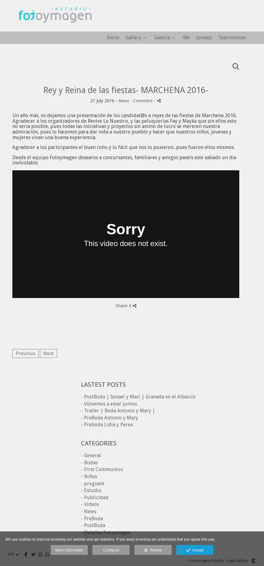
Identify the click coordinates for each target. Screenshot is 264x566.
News (123, 100)
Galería (162, 37)
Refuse (153, 550)
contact (204, 37)
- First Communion (102, 469)
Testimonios (231, 37)
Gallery (133, 37)
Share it (125, 305)
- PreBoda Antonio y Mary (109, 418)
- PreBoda (92, 518)
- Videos (90, 504)
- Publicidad (95, 497)
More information (69, 550)
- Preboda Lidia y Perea (107, 425)
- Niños (89, 476)
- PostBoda (93, 525)
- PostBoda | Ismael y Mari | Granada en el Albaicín (138, 397)
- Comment (142, 100)
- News (88, 511)
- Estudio (91, 490)
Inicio (113, 37)
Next (48, 353)
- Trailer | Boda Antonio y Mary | (118, 411)
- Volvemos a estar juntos (109, 404)
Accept (195, 550)
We (186, 37)
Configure (111, 550)
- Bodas (89, 463)
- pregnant (92, 484)
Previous (25, 353)
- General (91, 455)
